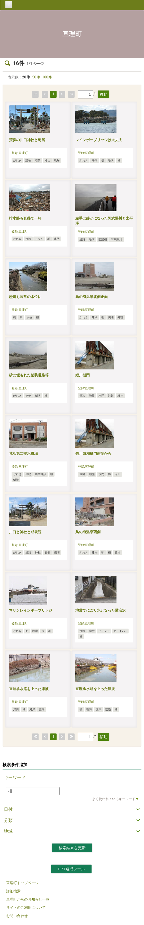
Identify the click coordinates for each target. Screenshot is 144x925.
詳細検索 (13, 891)
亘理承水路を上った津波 (29, 689)
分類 (8, 820)
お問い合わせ (17, 916)
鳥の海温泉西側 (88, 532)
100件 (47, 77)
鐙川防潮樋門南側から (93, 453)
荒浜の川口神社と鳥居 (27, 140)
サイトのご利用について (26, 907)
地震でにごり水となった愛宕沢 (100, 610)
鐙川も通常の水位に (25, 297)
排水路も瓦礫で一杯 (25, 218)
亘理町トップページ (22, 883)
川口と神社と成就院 (25, 532)
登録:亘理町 (20, 153)
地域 (8, 831)
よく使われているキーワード (114, 799)
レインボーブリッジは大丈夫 (98, 140)
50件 (36, 77)
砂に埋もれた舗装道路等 (29, 375)
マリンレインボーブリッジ (30, 610)
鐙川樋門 (82, 375)
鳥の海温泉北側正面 (91, 297)
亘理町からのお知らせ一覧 (27, 899)
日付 (8, 809)
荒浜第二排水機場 (23, 453)
